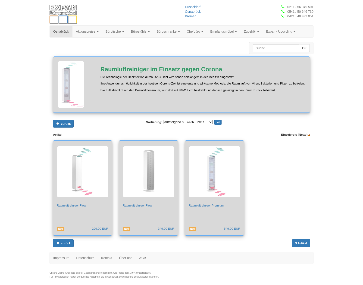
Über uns (125, 258)
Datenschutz (85, 258)
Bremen (190, 16)
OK (304, 48)
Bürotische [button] (115, 31)
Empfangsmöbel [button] (223, 31)
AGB (142, 258)
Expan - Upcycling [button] (280, 31)
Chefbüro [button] (195, 31)
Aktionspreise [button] (87, 31)
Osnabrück (193, 11)
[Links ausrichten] (63, 124)
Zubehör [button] (251, 31)
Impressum (61, 258)
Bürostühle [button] (140, 31)
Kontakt (106, 258)
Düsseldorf (192, 7)
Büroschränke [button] (168, 31)
